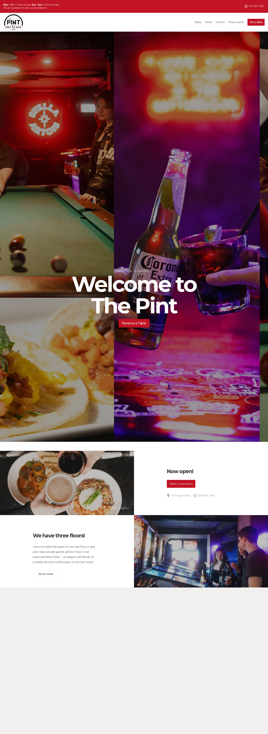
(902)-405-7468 (203, 495)
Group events (236, 22)
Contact (220, 22)
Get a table (256, 22)
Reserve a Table (134, 323)
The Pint (13, 22)
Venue (208, 22)
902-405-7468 (254, 6)
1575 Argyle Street (178, 495)
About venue (45, 573)
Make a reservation (181, 483)
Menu (198, 22)
